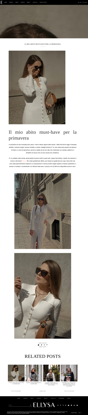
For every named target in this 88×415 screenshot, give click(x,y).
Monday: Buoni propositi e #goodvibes (33, 383)
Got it (79, 412)
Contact (11, 2)
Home (5, 2)
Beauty (28, 2)
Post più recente (16, 391)
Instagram (61, 398)
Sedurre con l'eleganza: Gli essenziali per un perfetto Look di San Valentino (69, 384)
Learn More (74, 412)
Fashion (23, 2)
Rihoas (24, 161)
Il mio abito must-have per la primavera (16, 383)
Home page (42, 391)
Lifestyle (35, 2)
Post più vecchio (69, 391)
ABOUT (17, 2)
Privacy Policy (43, 2)
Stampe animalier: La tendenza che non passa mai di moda (51, 383)
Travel (69, 398)
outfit (44, 346)
